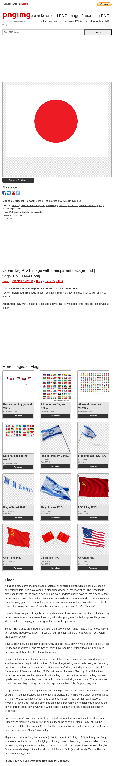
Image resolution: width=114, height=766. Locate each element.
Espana (24, 4)
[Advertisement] (57, 60)
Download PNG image (18, 180)
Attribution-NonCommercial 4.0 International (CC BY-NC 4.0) (47, 201)
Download (18, 416)
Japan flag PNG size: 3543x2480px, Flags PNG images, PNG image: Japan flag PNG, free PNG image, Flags (58, 205)
